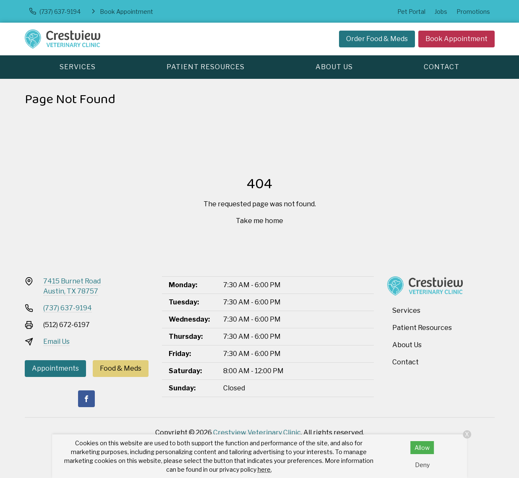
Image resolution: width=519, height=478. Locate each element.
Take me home (259, 221)
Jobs (441, 11)
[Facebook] (86, 398)
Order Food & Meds (377, 39)
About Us (334, 67)
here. (265, 469)
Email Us (56, 342)
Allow (422, 447)
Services (78, 67)
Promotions (473, 11)
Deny (422, 464)
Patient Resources (206, 67)
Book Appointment (456, 39)
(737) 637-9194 (67, 308)
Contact (441, 67)
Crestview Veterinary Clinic (257, 432)
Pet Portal (411, 11)
